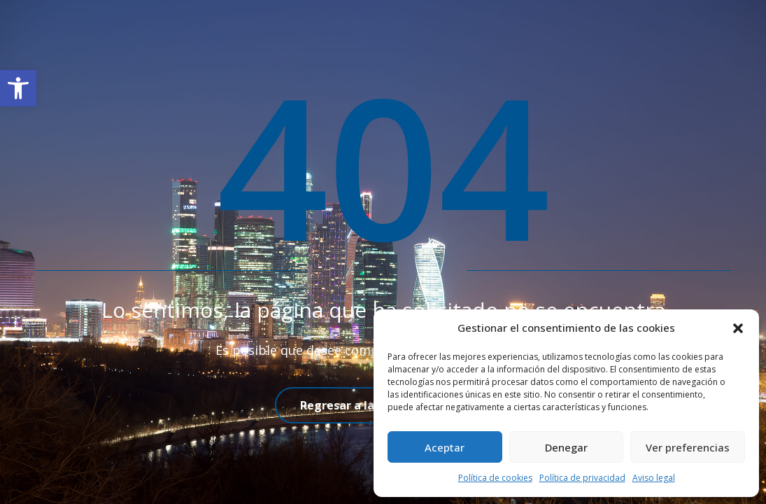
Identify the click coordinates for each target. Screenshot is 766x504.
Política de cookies (495, 478)
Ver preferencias (688, 447)
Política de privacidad (582, 478)
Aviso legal (653, 478)
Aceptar (444, 447)
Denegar (566, 447)
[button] (18, 88)
